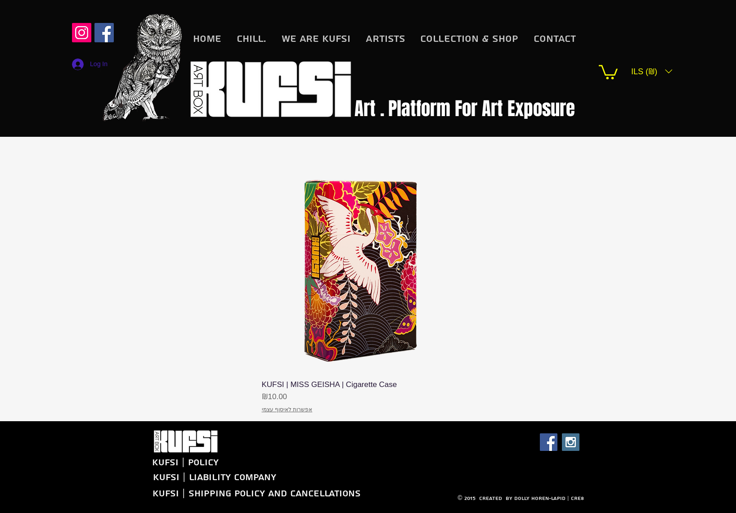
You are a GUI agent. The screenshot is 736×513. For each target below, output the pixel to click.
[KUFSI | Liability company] (214, 477)
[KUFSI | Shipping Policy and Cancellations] (256, 493)
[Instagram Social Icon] (81, 32)
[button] (608, 71)
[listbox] (651, 71)
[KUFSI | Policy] (158, 462)
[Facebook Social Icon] (548, 442)
